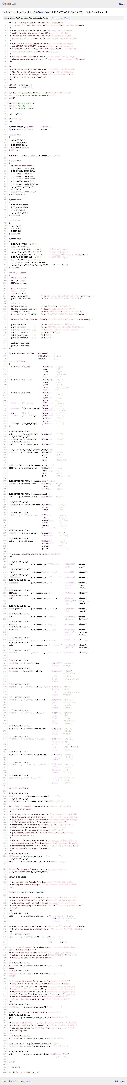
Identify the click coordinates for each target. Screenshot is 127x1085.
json (123, 1081)
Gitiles (15, 1081)
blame (66, 18)
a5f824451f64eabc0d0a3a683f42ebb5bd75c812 (57, 12)
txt (116, 1081)
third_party (19, 12)
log (60, 18)
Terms (28, 1081)
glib (29, 12)
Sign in (122, 4)
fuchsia (6, 12)
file (54, 18)
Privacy (22, 1081)
